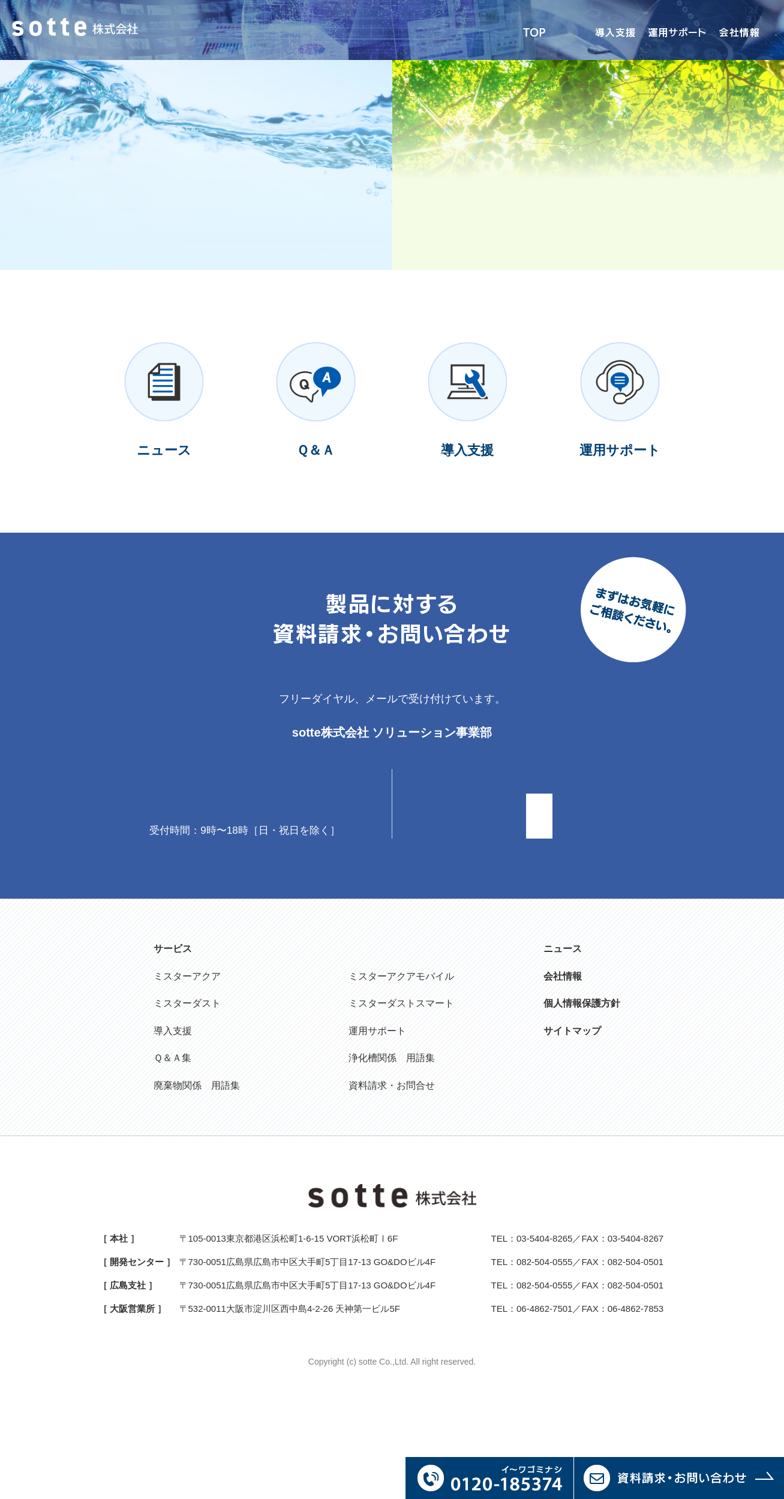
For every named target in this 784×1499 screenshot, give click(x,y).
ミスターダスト (187, 1088)
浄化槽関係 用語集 (392, 1143)
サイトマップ (572, 1116)
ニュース (562, 1034)
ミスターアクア (187, 1061)
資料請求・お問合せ (392, 1170)
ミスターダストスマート (401, 1088)
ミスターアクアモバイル (401, 1061)
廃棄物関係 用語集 (197, 1170)
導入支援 (173, 1116)
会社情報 (562, 1061)
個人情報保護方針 (581, 1088)
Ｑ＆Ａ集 (172, 1143)
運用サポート (377, 1116)
